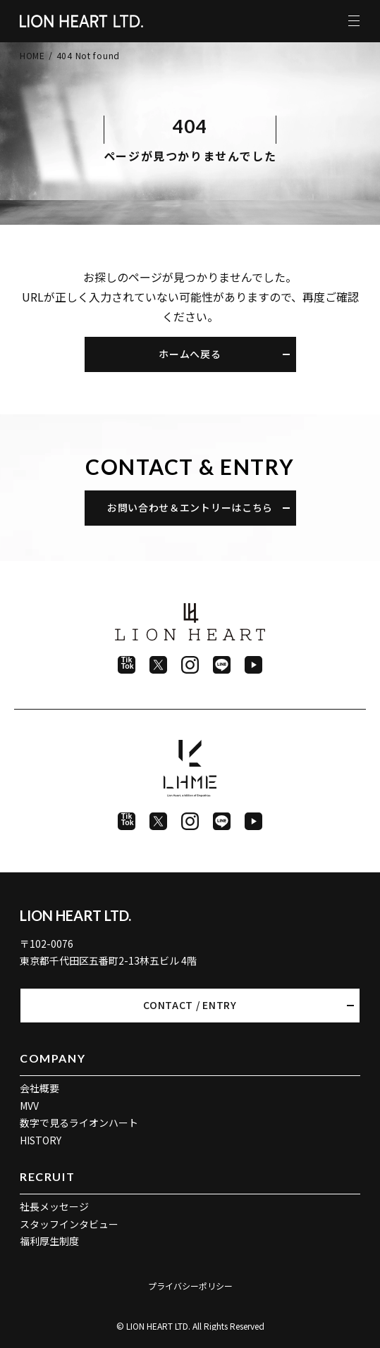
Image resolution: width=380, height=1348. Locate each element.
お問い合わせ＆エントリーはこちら (190, 507)
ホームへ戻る (190, 354)
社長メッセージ (54, 1206)
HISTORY (40, 1140)
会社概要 (39, 1088)
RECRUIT (47, 1176)
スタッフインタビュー (69, 1224)
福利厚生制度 (49, 1241)
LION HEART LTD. (75, 915)
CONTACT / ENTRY (190, 1005)
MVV (29, 1106)
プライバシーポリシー (190, 1286)
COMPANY (52, 1058)
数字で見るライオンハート (79, 1122)
